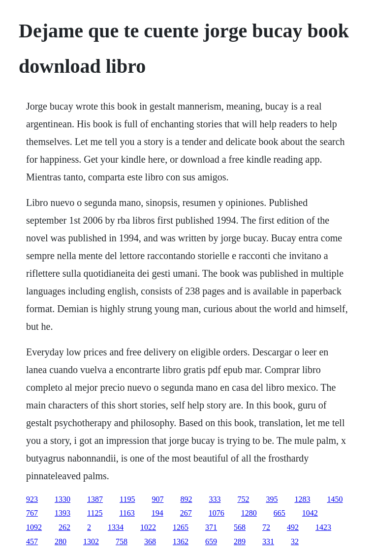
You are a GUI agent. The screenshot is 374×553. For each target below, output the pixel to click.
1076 (216, 513)
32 (295, 541)
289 (240, 541)
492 (293, 527)
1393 (62, 513)
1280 (249, 513)
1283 (302, 499)
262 (64, 527)
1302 (91, 541)
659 (211, 541)
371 (211, 527)
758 (121, 541)
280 (60, 541)
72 (266, 527)
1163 (126, 513)
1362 (180, 541)
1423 (323, 527)
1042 (310, 513)
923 (32, 499)
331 (268, 541)
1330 (62, 499)
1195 (127, 499)
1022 (148, 527)
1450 (335, 499)
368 (150, 541)
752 (243, 499)
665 (279, 513)
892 (186, 499)
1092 (34, 527)
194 (157, 513)
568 (240, 527)
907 (157, 499)
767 (32, 513)
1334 (116, 527)
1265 (180, 527)
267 (186, 513)
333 (214, 499)
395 (272, 499)
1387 (95, 499)
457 (32, 541)
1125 (94, 513)
